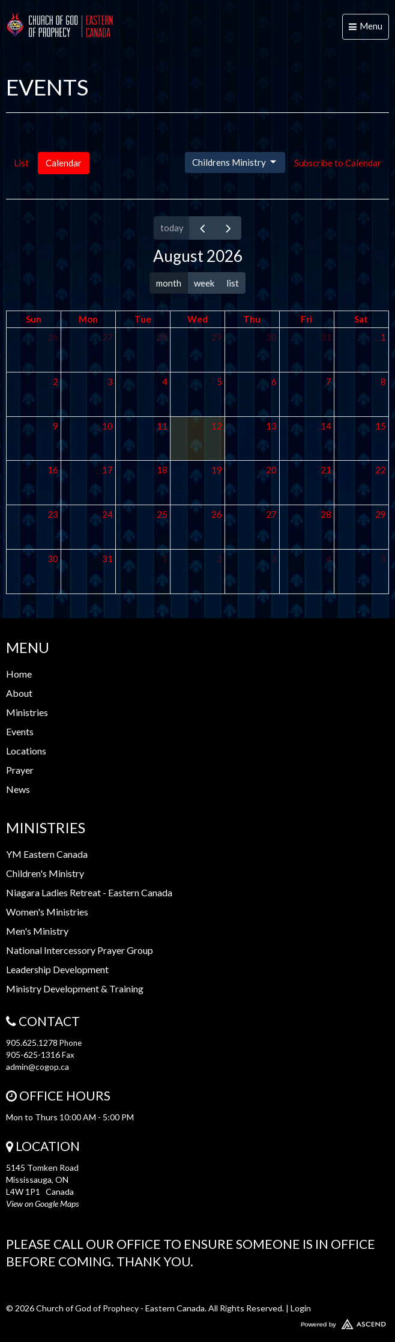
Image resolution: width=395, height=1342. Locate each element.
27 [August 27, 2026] (271, 514)
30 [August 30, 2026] (52, 558)
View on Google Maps (42, 1203)
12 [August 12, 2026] (216, 426)
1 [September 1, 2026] (164, 558)
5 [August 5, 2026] (219, 381)
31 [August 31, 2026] (107, 558)
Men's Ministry (37, 931)
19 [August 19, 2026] (216, 469)
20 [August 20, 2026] (271, 469)
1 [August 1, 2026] (383, 337)
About (19, 693)
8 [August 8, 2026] (383, 381)
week (204, 283)
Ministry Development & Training (74, 988)
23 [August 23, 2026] (52, 514)
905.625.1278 (32, 1042)
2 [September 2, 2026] (219, 558)
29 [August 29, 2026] (380, 514)
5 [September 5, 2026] (383, 558)
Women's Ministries (47, 911)
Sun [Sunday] (33, 319)
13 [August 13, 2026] (271, 426)
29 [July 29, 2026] (216, 337)
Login (301, 1308)
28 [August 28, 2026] (326, 514)
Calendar (64, 162)
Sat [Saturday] (361, 319)
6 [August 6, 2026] (274, 381)
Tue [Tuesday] (142, 319)
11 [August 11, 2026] (162, 426)
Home (19, 673)
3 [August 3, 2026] (110, 381)
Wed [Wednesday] (197, 319)
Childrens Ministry (235, 162)
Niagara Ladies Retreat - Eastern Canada (89, 892)
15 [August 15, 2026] (380, 426)
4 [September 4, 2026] (328, 558)
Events (20, 731)
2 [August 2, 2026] (55, 381)
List (21, 162)
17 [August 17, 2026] (107, 469)
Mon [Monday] (88, 319)
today (172, 227)
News (18, 789)
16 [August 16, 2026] (52, 469)
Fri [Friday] (306, 319)
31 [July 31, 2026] (326, 337)
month (168, 283)
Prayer (20, 770)
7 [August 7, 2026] (328, 381)
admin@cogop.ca (37, 1066)
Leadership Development (57, 969)
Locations (26, 750)
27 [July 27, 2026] (107, 337)
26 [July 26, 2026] (52, 337)
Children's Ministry (45, 873)
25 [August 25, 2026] (162, 514)
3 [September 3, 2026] (274, 558)
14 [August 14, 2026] (326, 426)
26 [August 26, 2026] (216, 514)
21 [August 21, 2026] (326, 469)
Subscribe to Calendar (337, 162)
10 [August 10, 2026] (107, 426)
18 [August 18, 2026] (162, 469)
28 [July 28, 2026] (162, 337)
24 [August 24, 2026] (107, 514)
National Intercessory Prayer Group (79, 950)
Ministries (27, 712)
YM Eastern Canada (47, 854)
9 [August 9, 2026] (55, 426)
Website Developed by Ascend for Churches (197, 1321)
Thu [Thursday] (252, 319)
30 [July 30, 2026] (271, 337)
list (232, 283)
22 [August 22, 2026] (380, 469)
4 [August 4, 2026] (164, 381)
